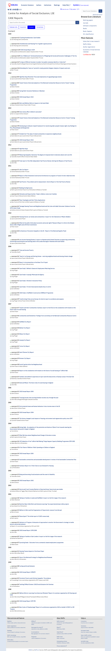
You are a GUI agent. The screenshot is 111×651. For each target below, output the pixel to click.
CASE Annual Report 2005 (26, 391)
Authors (38, 5)
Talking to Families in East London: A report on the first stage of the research (40, 536)
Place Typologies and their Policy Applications (32, 200)
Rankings (57, 5)
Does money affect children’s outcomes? (30, 112)
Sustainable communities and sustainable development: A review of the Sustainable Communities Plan (47, 459)
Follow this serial (65, 9)
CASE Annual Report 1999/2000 (28, 530)
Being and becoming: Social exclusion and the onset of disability (37, 474)
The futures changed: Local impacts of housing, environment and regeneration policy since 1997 (45, 418)
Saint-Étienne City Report (26, 352)
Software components (90, 25)
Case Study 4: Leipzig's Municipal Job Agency (31, 274)
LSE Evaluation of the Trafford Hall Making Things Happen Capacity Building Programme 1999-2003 (47, 441)
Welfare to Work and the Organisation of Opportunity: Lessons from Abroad (40, 510)
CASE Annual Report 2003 (26, 453)
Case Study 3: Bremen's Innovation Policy (30, 280)
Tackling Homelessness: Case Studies (30, 37)
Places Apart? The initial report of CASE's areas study (34, 516)
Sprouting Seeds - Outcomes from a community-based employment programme (41, 542)
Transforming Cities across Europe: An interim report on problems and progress (41, 299)
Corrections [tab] (40, 27)
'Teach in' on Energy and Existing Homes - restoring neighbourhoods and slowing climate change (45, 256)
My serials (72, 9)
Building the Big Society (25, 188)
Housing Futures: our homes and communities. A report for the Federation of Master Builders (45, 217)
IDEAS (30, 650)
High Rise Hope (23, 148)
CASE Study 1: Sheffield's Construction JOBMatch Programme (36, 293)
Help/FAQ (66, 5)
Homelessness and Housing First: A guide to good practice (36, 43)
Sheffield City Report (25, 322)
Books (85, 28)
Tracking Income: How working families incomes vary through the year (38, 397)
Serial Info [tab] (23, 27)
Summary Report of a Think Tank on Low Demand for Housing (36, 465)
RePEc (36, 650)
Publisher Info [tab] (13, 27)
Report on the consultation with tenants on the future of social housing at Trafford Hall (43, 370)
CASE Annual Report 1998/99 (27, 572)
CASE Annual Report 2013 (26, 97)
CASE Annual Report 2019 (27, 50)
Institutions (47, 5)
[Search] (100, 11)
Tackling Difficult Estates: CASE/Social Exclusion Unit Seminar (36, 584)
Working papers (88, 20)
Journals (85, 23)
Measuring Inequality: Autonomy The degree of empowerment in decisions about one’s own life (45, 155)
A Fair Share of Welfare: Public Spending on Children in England (37, 447)
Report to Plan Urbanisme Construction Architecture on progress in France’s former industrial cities (47, 175)
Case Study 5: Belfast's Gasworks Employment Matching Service (37, 268)
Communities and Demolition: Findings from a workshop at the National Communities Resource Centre (47, 315)
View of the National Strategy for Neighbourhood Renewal (35, 557)
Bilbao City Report (24, 334)
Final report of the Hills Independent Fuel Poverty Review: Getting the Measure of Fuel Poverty (45, 161)
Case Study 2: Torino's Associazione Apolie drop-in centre (35, 287)
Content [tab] (31, 27)
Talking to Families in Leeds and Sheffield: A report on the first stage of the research (42, 498)
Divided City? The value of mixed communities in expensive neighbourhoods (40, 134)
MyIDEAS (81, 5)
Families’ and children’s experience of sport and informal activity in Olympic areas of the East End (46, 376)
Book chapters (87, 31)
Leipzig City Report (24, 340)
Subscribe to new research (91, 41)
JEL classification (88, 34)
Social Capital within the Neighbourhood (30, 364)
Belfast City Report (24, 328)
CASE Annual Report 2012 (26, 140)
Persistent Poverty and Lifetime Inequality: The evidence (35, 578)
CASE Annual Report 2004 (26, 412)
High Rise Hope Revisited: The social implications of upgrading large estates (40, 77)
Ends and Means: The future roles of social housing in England (36, 383)
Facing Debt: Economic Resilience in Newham (32, 91)
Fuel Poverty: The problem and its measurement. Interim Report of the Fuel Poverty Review (44, 182)
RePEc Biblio (87, 44)
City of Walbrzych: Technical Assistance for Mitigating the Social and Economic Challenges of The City (48, 56)
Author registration (89, 47)
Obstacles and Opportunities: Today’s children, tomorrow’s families (38, 194)
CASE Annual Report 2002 (26, 480)
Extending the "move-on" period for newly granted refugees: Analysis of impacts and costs (45, 68)
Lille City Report (23, 169)
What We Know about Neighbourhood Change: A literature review (37, 435)
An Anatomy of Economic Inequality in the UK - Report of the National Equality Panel (42, 231)
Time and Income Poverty (26, 250)
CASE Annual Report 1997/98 (27, 601)
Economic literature (27, 5)
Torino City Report (24, 346)
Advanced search (97, 14)
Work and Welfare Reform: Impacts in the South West (34, 103)
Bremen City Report (24, 358)
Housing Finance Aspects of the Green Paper (31, 551)
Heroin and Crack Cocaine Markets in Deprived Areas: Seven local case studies (41, 489)
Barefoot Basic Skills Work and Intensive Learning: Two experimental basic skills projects (44, 504)
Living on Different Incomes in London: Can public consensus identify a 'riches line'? (43, 62)
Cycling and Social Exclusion (27, 566)
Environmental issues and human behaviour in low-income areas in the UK (39, 406)
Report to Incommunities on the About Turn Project (33, 262)
